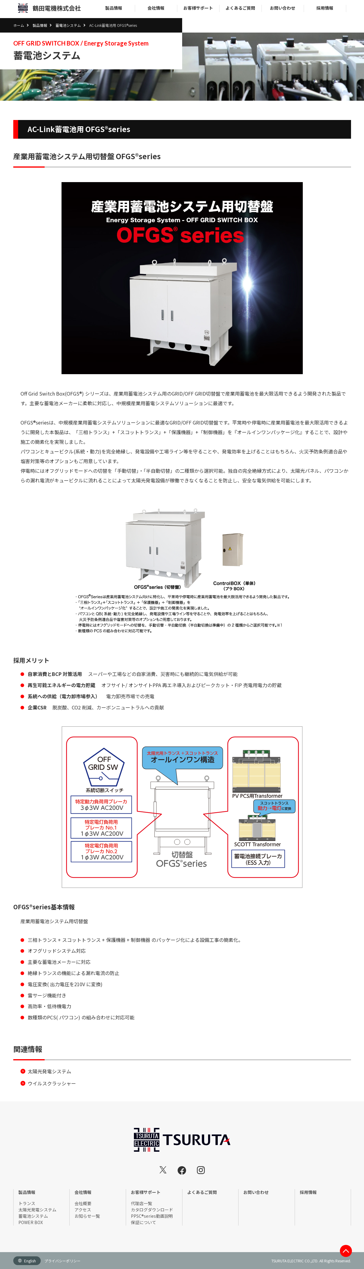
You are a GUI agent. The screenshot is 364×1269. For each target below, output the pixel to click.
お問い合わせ (282, 8)
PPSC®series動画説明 (152, 1216)
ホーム (18, 25)
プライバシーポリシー (62, 1260)
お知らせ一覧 (87, 1216)
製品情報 (113, 8)
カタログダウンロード (152, 1210)
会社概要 (82, 1203)
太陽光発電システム (49, 1071)
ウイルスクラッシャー (52, 1083)
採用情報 (324, 8)
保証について (143, 1222)
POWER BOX (30, 1222)
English (30, 1260)
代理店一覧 (141, 1203)
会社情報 (155, 8)
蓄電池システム (68, 25)
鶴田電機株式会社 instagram (201, 1170)
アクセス (82, 1210)
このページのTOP (346, 1251)
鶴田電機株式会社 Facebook (182, 1170)
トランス (26, 1203)
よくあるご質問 (240, 8)
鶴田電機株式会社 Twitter (163, 1169)
